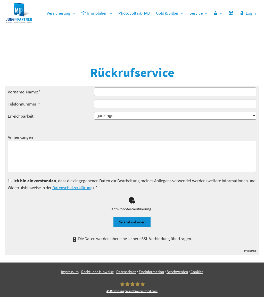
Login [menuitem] (248, 13)
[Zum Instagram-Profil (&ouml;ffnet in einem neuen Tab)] (116, 284)
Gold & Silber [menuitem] (167, 13)
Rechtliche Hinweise (97, 245)
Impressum (70, 245)
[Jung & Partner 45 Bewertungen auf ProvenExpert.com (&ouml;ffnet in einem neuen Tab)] (132, 261)
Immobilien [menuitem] (94, 13)
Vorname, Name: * (24, 66)
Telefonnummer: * (24, 78)
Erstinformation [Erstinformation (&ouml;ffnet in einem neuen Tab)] (151, 245)
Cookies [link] (197, 245)
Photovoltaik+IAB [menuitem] (134, 13)
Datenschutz (126, 245)
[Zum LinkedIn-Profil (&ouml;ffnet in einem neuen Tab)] (137, 284)
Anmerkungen (20, 111)
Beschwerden (177, 245)
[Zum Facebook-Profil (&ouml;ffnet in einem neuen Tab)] (106, 284)
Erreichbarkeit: (21, 90)
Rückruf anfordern (132, 196)
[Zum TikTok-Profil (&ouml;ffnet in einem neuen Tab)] (158, 284)
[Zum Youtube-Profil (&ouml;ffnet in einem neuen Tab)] (147, 284)
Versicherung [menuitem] (59, 13)
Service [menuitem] (196, 13)
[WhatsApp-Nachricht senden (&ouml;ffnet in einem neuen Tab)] (127, 284)
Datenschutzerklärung (72, 162)
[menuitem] (217, 13)
